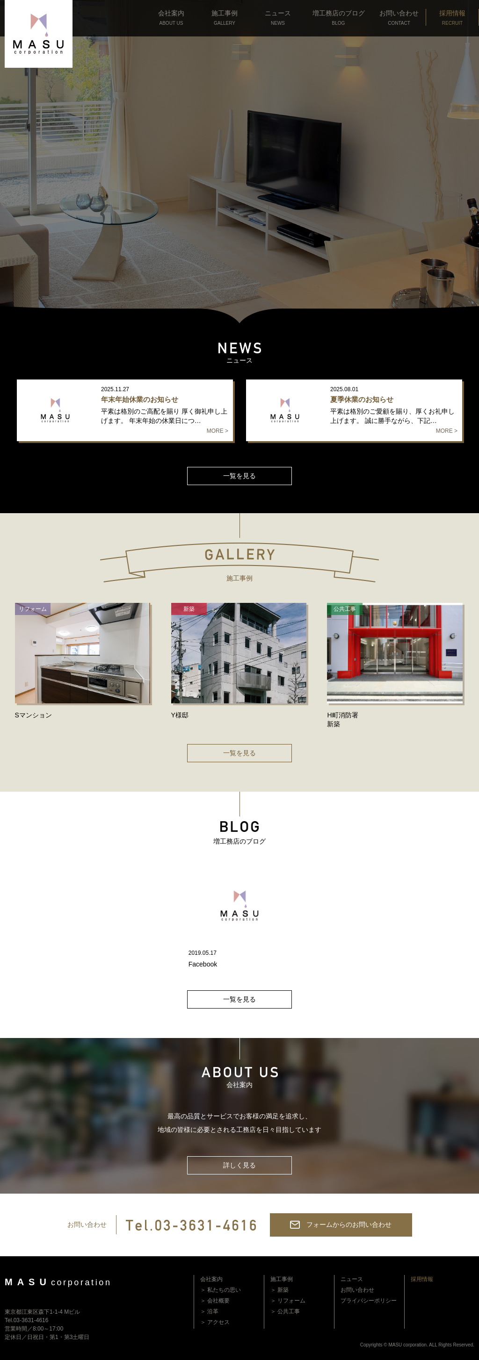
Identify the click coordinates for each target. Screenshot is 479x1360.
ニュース (352, 1279)
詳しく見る (239, 1165)
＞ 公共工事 (285, 1311)
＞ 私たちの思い (220, 1290)
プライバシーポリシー (369, 1300)
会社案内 (211, 1279)
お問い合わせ (357, 1290)
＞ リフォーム (287, 1300)
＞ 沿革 (209, 1311)
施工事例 (281, 1279)
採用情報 (422, 1279)
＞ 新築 (279, 1290)
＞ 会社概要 (215, 1300)
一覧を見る (239, 476)
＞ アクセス (215, 1322)
